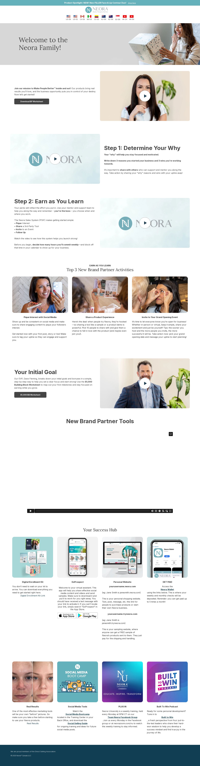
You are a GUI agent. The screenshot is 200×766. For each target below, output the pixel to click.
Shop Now (132, 3)
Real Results (33, 723)
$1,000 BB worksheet (30, 395)
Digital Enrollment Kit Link (32, 595)
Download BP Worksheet (31, 101)
